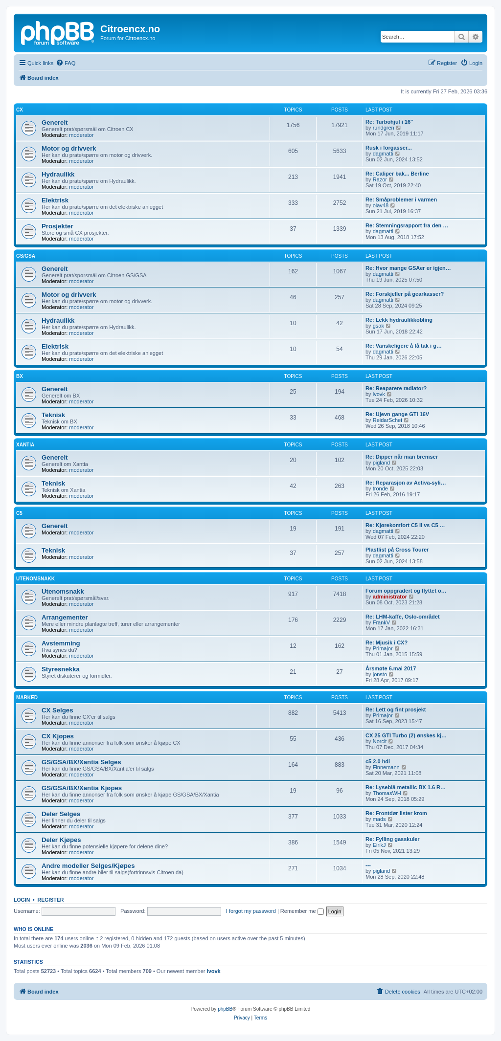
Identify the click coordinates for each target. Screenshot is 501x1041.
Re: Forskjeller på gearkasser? (404, 294)
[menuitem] (65, 63)
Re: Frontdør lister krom (396, 813)
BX (19, 376)
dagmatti (383, 153)
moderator (81, 135)
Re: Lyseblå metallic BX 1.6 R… (405, 787)
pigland (381, 462)
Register (51, 900)
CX (19, 109)
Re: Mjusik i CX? (386, 642)
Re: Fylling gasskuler (392, 839)
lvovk (379, 394)
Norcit (380, 741)
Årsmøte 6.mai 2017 (390, 668)
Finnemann (386, 767)
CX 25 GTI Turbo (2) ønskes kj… (406, 735)
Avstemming (61, 643)
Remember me (302, 911)
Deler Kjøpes (61, 839)
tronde (380, 488)
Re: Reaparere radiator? (396, 388)
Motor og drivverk (69, 148)
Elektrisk (55, 200)
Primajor (383, 648)
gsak (378, 326)
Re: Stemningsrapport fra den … (406, 225)
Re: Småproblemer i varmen (401, 199)
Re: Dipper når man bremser (401, 457)
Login (22, 900)
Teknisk (53, 415)
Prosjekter (57, 226)
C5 (19, 513)
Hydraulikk (58, 174)
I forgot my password (251, 911)
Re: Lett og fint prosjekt (395, 709)
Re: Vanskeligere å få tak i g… (403, 346)
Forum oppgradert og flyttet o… (406, 591)
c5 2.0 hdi (377, 761)
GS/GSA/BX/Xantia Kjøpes (82, 788)
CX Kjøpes (58, 736)
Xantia (25, 444)
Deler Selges (61, 814)
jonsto (380, 674)
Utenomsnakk (35, 578)
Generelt (55, 122)
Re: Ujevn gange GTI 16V (397, 414)
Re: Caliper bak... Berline (397, 174)
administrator (390, 596)
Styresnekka (61, 669)
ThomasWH (387, 793)
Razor (380, 179)
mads (379, 819)
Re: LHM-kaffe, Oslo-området (402, 617)
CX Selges (57, 710)
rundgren (383, 128)
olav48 (380, 205)
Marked (27, 697)
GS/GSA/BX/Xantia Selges (81, 762)
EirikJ (379, 845)
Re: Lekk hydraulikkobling (399, 320)
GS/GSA (25, 256)
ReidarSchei (387, 420)
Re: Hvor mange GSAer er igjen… (408, 268)
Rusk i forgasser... (388, 148)
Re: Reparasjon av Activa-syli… (405, 483)
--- (368, 865)
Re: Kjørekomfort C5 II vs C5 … (405, 525)
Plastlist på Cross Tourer (397, 550)
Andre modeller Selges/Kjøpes (88, 865)
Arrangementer (65, 617)
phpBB (225, 1009)
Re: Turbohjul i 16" (389, 122)
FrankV (381, 622)
